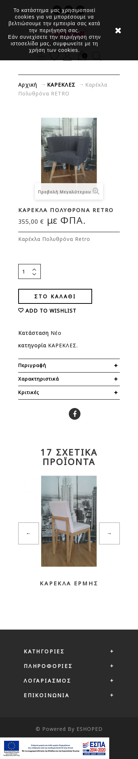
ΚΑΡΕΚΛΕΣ (62, 345)
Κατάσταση (34, 332)
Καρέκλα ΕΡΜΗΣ (69, 583)
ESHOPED (89, 728)
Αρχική (27, 84)
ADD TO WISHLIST (50, 310)
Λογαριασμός (47, 680)
